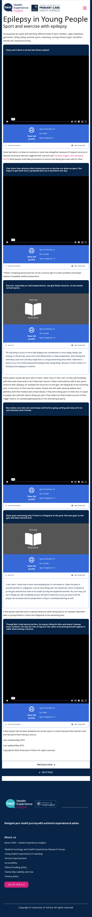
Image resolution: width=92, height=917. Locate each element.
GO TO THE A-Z (16, 884)
